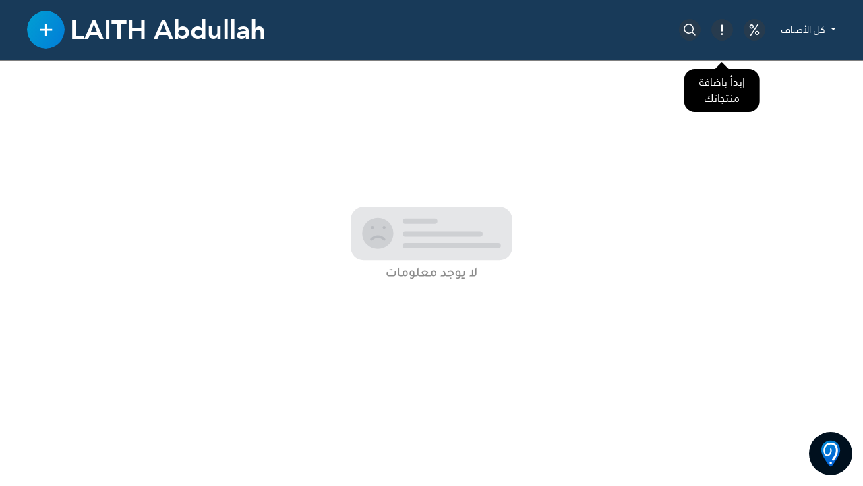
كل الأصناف (804, 29)
